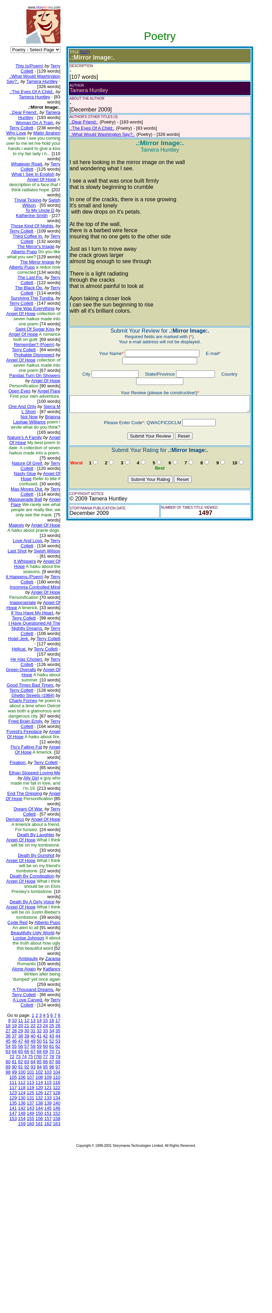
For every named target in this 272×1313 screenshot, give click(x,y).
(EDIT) (79, 52)
